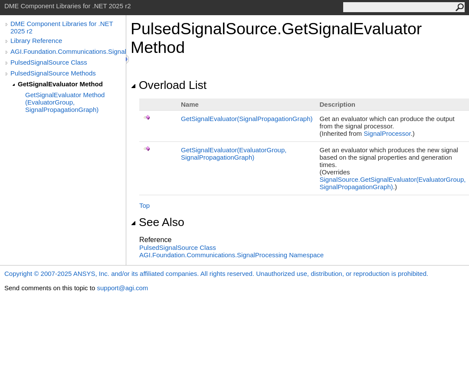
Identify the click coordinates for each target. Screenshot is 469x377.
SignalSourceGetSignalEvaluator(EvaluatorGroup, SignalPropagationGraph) (393, 183)
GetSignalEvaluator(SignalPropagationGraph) (247, 118)
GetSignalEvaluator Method (60, 84)
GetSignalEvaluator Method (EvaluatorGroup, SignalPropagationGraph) (65, 102)
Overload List (169, 85)
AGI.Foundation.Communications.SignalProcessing (68, 51)
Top (144, 205)
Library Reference (36, 40)
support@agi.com (122, 288)
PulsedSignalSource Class (48, 62)
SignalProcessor (387, 133)
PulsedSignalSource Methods (53, 73)
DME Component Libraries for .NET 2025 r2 (61, 27)
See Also (157, 222)
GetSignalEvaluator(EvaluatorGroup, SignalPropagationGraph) (233, 153)
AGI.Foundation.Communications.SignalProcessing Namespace (231, 255)
